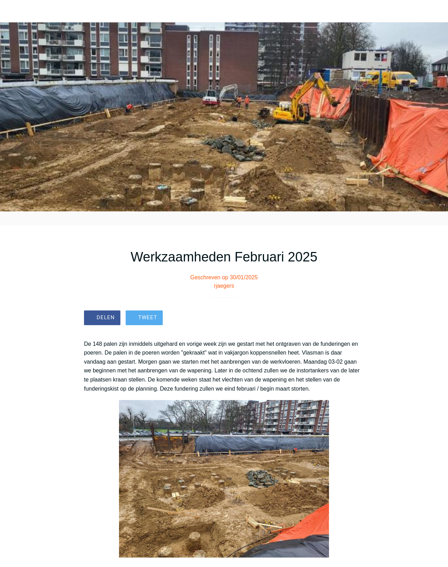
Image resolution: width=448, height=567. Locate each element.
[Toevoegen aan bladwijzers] (355, 318)
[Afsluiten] (11, 11)
